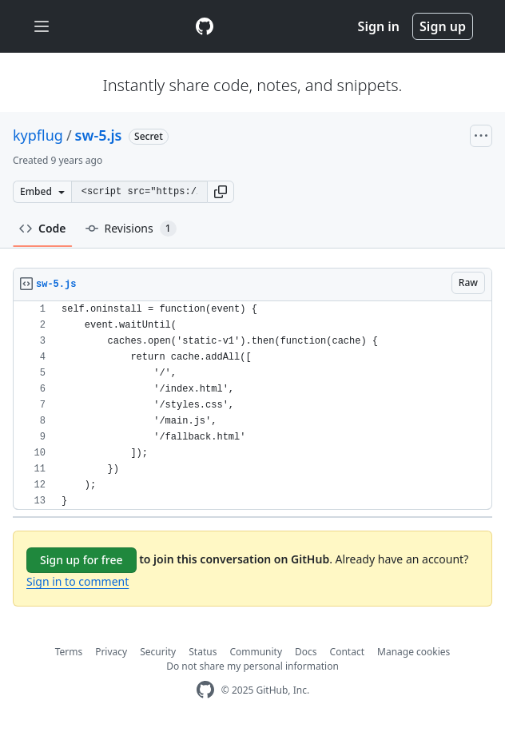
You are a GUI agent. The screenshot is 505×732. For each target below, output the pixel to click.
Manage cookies (413, 651)
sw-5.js (98, 135)
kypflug (38, 135)
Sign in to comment (77, 581)
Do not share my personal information (252, 666)
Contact (347, 651)
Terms (69, 651)
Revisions (131, 229)
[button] (220, 192)
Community (255, 651)
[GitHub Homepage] (205, 690)
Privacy (111, 651)
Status (203, 651)
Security (158, 651)
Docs (306, 651)
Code (42, 228)
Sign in (379, 26)
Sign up (443, 26)
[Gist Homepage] (204, 26)
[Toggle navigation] (41, 27)
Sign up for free (81, 559)
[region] (252, 405)
